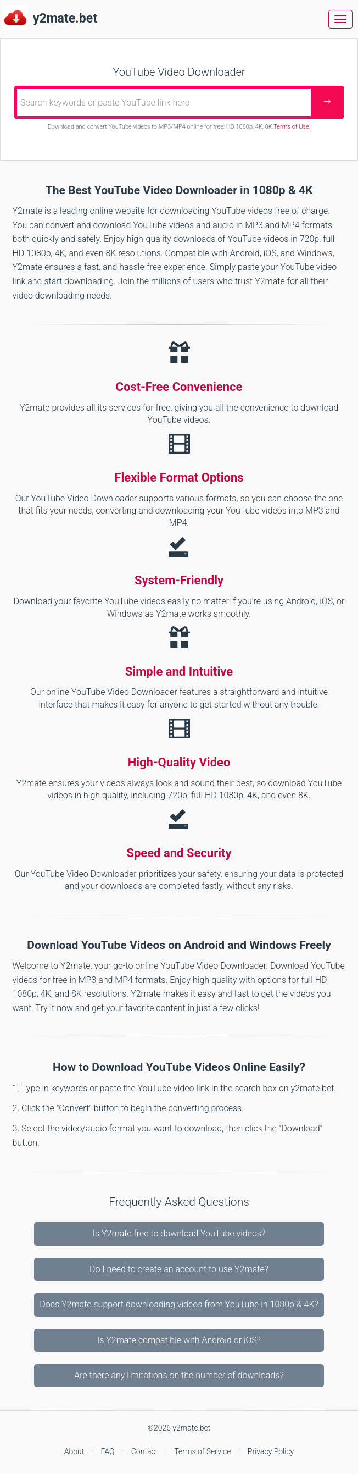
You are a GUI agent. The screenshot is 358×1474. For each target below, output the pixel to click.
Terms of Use (291, 126)
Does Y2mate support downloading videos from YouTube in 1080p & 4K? (179, 1304)
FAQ (108, 1451)
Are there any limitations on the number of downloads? (178, 1375)
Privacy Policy (271, 1451)
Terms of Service (203, 1451)
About (75, 1451)
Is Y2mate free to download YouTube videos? (179, 1233)
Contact (145, 1451)
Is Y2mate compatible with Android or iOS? (179, 1340)
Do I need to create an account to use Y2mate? (179, 1269)
